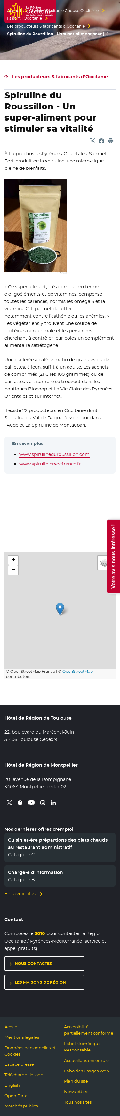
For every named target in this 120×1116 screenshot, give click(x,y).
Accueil (14, 11)
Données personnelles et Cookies (30, 1051)
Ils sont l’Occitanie (24, 18)
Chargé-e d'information (35, 872)
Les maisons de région (49, 982)
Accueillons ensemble (86, 1060)
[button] (60, 609)
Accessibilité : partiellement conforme (88, 1030)
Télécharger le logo (23, 1074)
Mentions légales (21, 1037)
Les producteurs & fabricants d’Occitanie (46, 26)
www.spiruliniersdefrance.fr (50, 464)
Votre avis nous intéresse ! (113, 556)
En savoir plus (20, 894)
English (12, 1085)
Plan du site (76, 1081)
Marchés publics (21, 1106)
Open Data (16, 1095)
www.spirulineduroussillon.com (54, 454)
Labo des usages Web (86, 1071)
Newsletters (76, 1091)
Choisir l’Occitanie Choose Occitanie (64, 11)
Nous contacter (49, 963)
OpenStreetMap (77, 671)
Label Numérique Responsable (82, 1046)
